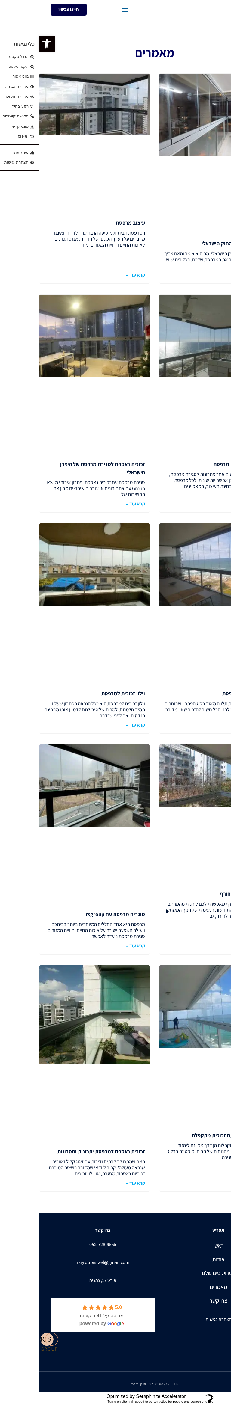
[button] (86, 10)
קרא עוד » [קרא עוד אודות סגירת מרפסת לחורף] (216, 946)
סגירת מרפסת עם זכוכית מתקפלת (189, 1135)
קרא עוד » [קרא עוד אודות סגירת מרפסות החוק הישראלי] (216, 275)
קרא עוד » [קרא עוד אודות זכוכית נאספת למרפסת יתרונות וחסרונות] (96, 1183)
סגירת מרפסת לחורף (203, 893)
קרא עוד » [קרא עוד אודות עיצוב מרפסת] (96, 275)
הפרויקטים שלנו (179, 1273)
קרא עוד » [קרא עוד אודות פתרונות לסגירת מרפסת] (216, 504)
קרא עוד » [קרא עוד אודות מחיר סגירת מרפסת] (216, 725)
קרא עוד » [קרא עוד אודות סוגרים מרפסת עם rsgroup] (96, 946)
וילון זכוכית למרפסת (84, 693)
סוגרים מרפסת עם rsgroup (76, 914)
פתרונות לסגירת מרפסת (200, 464)
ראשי (179, 1245)
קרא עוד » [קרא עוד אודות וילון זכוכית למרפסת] (96, 725)
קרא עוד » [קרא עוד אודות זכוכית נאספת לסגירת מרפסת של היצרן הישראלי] (96, 504)
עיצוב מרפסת (91, 222)
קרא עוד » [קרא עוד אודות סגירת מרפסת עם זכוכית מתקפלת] (216, 1183)
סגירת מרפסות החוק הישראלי (194, 243)
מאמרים (179, 1286)
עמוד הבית (220, 25)
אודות (179, 1259)
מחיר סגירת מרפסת (204, 693)
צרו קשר (179, 1300)
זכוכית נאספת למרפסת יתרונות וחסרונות (62, 1151)
